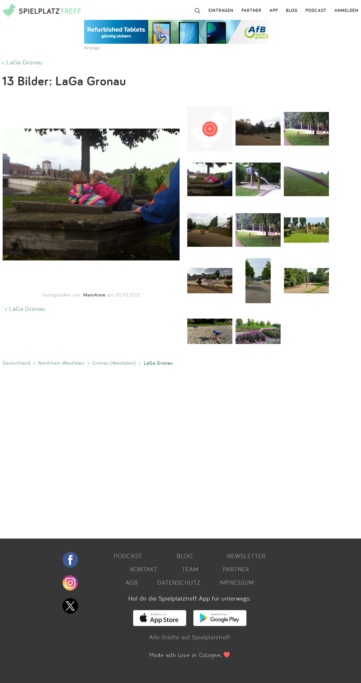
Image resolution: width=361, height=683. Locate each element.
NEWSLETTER (246, 556)
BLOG (292, 11)
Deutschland (17, 363)
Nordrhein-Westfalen (61, 363)
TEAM (190, 569)
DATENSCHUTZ (178, 582)
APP (273, 11)
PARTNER (251, 11)
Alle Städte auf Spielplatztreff (189, 637)
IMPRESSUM (237, 582)
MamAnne (94, 294)
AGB (131, 582)
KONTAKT (144, 569)
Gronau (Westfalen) (114, 363)
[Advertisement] (159, 451)
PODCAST (316, 11)
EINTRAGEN (220, 11)
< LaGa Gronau (22, 62)
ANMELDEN (346, 11)
